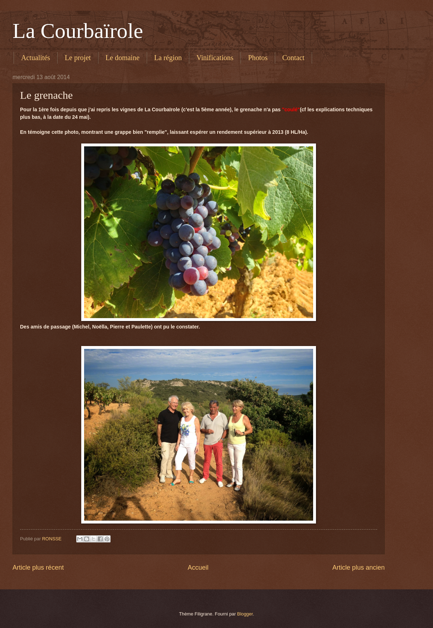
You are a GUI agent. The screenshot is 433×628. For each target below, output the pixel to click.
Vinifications (214, 58)
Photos (257, 58)
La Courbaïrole (78, 31)
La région (168, 58)
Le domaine (123, 58)
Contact (293, 58)
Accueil (198, 567)
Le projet (78, 58)
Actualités (35, 58)
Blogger (245, 614)
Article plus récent (38, 567)
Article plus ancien (358, 567)
